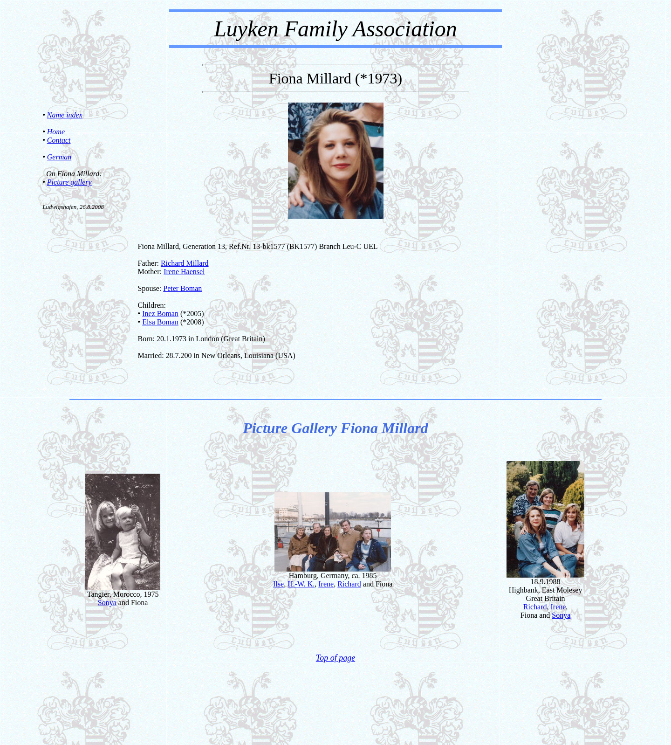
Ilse (278, 584)
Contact (59, 140)
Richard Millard (185, 263)
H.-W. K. (301, 584)
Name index (64, 115)
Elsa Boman (160, 322)
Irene (326, 584)
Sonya (107, 603)
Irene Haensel (184, 272)
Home (56, 132)
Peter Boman (182, 288)
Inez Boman (160, 313)
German (59, 157)
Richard (349, 584)
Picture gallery (69, 182)
